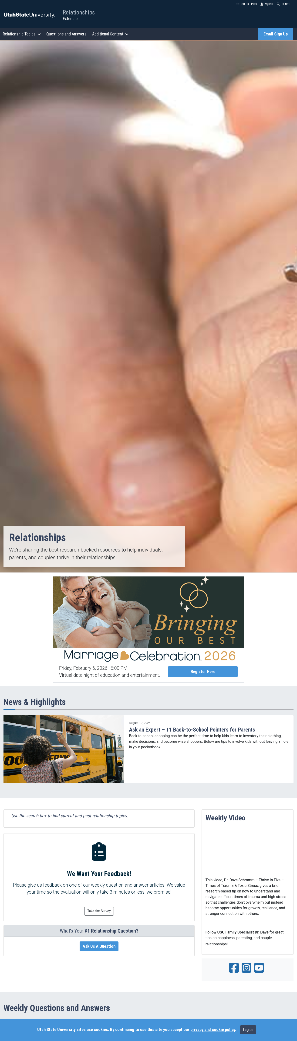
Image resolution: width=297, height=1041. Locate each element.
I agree (248, 1029)
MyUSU (266, 4)
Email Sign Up (275, 34)
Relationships (79, 12)
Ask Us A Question (99, 946)
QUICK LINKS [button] (246, 4)
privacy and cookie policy (212, 1029)
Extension (71, 18)
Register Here (203, 671)
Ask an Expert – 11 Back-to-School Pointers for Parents (192, 729)
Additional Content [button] (110, 33)
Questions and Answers (66, 33)
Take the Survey (99, 911)
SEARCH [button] (284, 4)
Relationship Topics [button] (22, 33)
